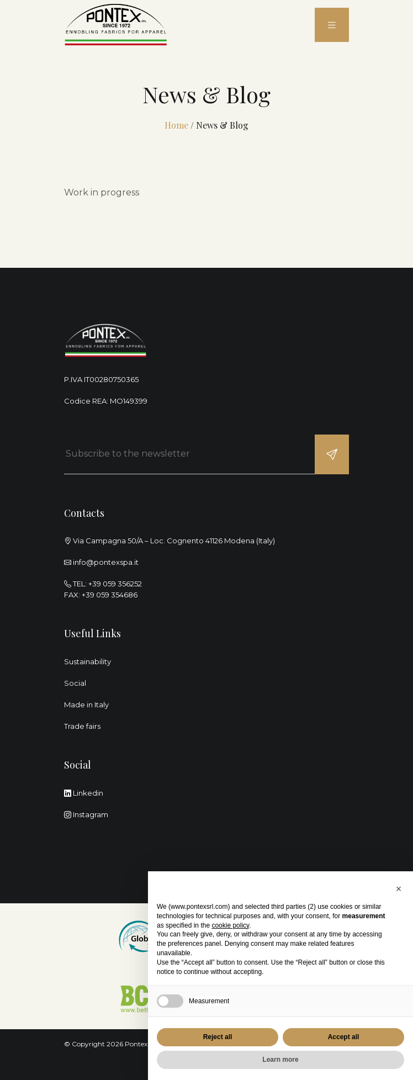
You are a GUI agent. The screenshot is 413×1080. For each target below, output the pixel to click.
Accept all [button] (343, 1037)
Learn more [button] (280, 1059)
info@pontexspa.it (106, 562)
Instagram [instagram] (86, 814)
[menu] (332, 25)
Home (176, 125)
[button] (398, 889)
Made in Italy (86, 704)
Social (75, 683)
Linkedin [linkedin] (83, 792)
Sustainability (87, 661)
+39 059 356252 (115, 583)
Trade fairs (82, 726)
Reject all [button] (217, 1037)
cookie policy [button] (230, 925)
